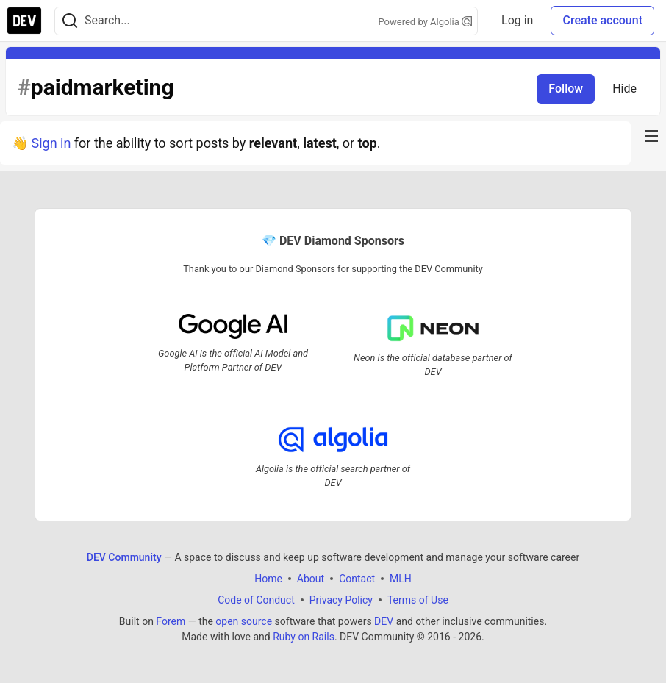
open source (243, 621)
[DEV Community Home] (24, 20)
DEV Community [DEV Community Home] (124, 557)
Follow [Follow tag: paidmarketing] (565, 89)
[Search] (70, 21)
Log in (517, 20)
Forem (170, 621)
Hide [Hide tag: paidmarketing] (624, 89)
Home (268, 578)
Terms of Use (417, 600)
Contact (357, 578)
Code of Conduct (256, 600)
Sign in (51, 143)
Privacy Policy (341, 600)
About (310, 578)
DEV (383, 621)
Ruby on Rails (303, 637)
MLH (401, 578)
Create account (602, 20)
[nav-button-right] (651, 136)
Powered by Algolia (426, 21)
